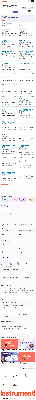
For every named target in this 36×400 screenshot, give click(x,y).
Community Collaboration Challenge (24, 133)
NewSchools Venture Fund (22, 122)
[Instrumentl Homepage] (3, 1)
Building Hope (3, 147)
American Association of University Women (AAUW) (8, 122)
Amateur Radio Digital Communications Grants (26, 51)
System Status (19, 398)
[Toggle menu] (35, 1)
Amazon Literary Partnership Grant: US (24, 171)
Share (16, 5)
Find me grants (4, 20)
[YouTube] (33, 398)
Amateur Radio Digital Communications (24, 52)
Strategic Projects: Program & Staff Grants (25, 75)
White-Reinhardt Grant (22, 40)
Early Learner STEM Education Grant (24, 145)
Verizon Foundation (4, 41)
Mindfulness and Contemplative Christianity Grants (9, 158)
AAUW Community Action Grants (7, 121)
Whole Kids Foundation (5, 110)
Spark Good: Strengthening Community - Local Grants (26, 64)
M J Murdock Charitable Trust (23, 76)
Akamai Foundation (21, 146)
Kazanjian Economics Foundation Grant (7, 97)
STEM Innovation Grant (5, 63)
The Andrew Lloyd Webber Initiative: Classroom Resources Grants (26, 98)
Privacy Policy (11, 398)
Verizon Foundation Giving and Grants (7, 40)
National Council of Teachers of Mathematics (7, 173)
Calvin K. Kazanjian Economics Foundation (7, 98)
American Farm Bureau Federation (23, 41)
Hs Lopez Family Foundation (5, 52)
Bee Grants (3, 109)
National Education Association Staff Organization (25, 110)
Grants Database (31, 368)
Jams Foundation (4, 135)
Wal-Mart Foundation (22, 65)
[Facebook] (29, 398)
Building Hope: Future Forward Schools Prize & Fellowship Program (8, 146)
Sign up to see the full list (4, 184)
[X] (31, 398)
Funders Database (24, 368)
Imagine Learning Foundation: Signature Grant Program (25, 159)
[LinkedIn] (34, 398)
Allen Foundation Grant (5, 75)
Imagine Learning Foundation (22, 160)
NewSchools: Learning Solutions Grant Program (26, 121)
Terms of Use (15, 398)
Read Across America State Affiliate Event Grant (26, 109)
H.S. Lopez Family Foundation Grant (7, 51)
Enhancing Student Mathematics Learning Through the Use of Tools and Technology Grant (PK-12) (9, 172)
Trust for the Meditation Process (6, 159)
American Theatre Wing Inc (22, 99)
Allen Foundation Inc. (4, 76)
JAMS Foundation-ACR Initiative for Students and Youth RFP (9, 134)
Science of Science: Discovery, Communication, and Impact (26, 86)
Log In (29, 1)
